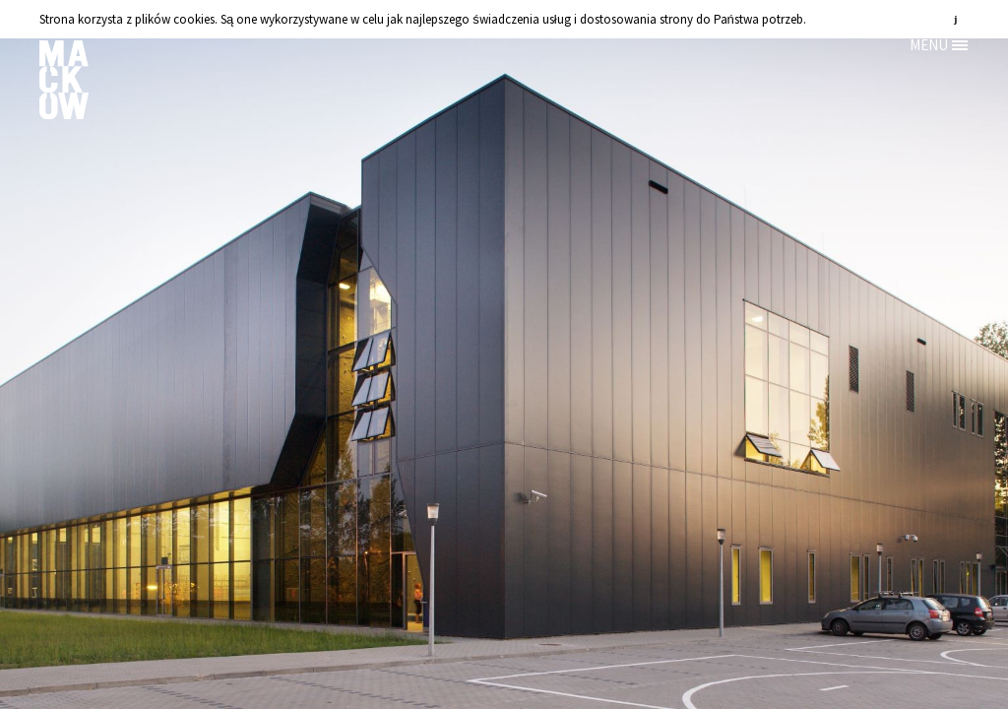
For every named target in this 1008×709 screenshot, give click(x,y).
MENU (929, 44)
